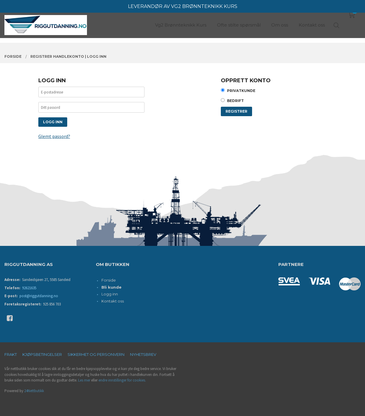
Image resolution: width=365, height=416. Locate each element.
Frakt (10, 354)
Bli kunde (111, 287)
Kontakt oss (112, 301)
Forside (108, 280)
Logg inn (109, 294)
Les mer (84, 380)
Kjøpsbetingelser (42, 354)
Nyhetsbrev (143, 354)
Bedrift (235, 100)
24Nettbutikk (34, 390)
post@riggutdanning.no (38, 295)
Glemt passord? (54, 136)
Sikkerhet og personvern (96, 354)
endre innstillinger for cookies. (122, 380)
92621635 (29, 287)
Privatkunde (241, 90)
